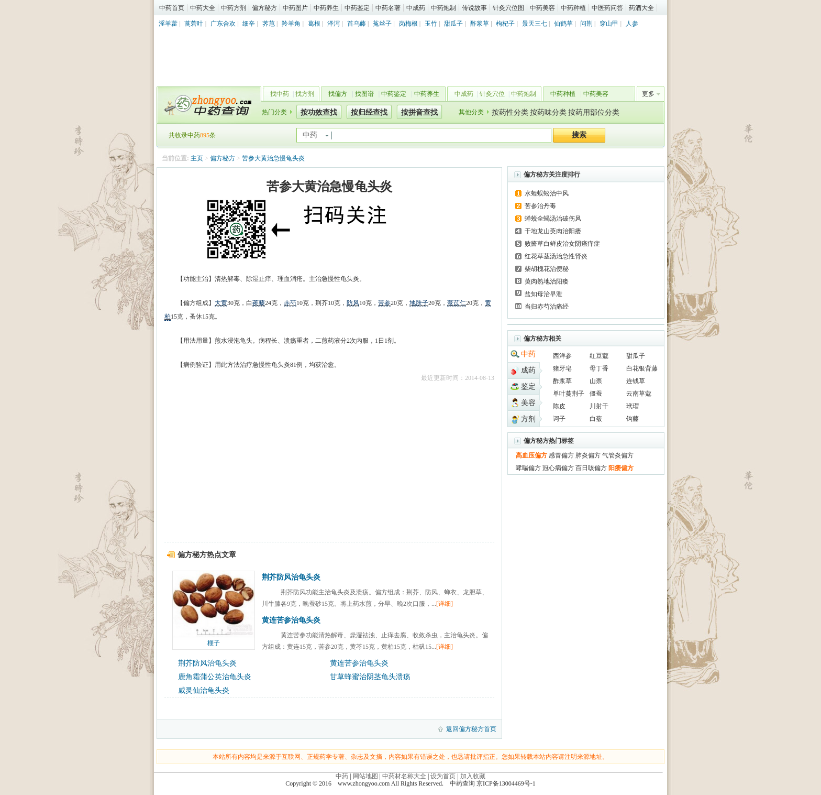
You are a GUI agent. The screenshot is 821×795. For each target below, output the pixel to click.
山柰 (596, 381)
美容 (528, 403)
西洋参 (562, 356)
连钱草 (635, 381)
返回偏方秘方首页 (471, 729)
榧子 (213, 643)
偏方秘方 (264, 8)
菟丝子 (382, 23)
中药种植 (573, 8)
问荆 (586, 23)
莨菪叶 (193, 23)
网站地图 (365, 776)
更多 (648, 93)
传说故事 (474, 8)
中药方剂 (233, 8)
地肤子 (418, 303)
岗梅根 (408, 23)
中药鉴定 (357, 8)
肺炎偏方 (588, 455)
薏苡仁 (456, 303)
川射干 (599, 406)
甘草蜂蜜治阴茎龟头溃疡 (370, 677)
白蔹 (596, 418)
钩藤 (632, 418)
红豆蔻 (599, 356)
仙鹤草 (563, 23)
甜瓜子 (453, 23)
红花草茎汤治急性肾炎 (556, 256)
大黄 (221, 303)
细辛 (248, 23)
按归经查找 (369, 112)
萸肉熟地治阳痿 (547, 281)
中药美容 (542, 8)
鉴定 (528, 386)
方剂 (528, 419)
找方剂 (304, 93)
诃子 (559, 418)
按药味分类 (548, 112)
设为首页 (443, 776)
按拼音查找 (419, 112)
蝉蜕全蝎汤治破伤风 (553, 218)
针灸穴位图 (508, 8)
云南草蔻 (638, 393)
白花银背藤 (642, 368)
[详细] (444, 603)
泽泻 (333, 23)
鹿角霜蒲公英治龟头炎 (214, 677)
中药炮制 (443, 8)
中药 (528, 354)
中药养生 (326, 8)
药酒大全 (641, 8)
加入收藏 (472, 776)
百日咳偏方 (591, 468)
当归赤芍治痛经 (547, 306)
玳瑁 (632, 406)
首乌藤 (356, 23)
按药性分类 (510, 112)
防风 (353, 303)
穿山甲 (609, 23)
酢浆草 (479, 23)
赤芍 (290, 303)
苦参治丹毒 (540, 206)
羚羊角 (291, 23)
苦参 (384, 303)
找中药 (279, 93)
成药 (528, 370)
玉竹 (431, 23)
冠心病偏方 (558, 468)
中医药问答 (607, 8)
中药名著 (388, 8)
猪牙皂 (562, 368)
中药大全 (202, 8)
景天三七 (534, 23)
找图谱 (364, 93)
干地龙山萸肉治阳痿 (553, 231)
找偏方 (337, 93)
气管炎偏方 (618, 455)
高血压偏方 (531, 455)
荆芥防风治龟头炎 (291, 577)
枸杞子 (505, 23)
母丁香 (599, 368)
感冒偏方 (561, 455)
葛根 (314, 23)
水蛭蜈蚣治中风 (547, 193)
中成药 (415, 8)
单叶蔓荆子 (568, 393)
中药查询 (206, 104)
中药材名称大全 (404, 776)
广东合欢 (223, 23)
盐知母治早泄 (543, 294)
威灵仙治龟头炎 (203, 690)
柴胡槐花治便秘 (547, 269)
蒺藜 (258, 303)
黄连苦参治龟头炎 (291, 620)
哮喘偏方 (528, 468)
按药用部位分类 (593, 112)
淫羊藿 (168, 23)
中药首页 (171, 8)
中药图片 (295, 8)
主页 (197, 158)
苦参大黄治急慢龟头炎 (273, 158)
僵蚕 (596, 393)
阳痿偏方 (621, 468)
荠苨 (268, 23)
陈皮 (559, 406)
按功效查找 (319, 112)
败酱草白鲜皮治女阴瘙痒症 (562, 243)
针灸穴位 (492, 93)
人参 (632, 23)
